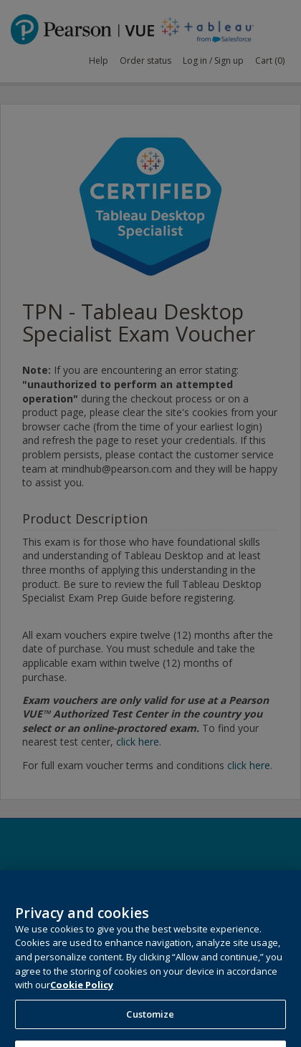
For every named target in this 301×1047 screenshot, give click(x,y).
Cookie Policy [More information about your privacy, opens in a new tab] (81, 995)
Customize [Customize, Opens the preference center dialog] (150, 1024)
